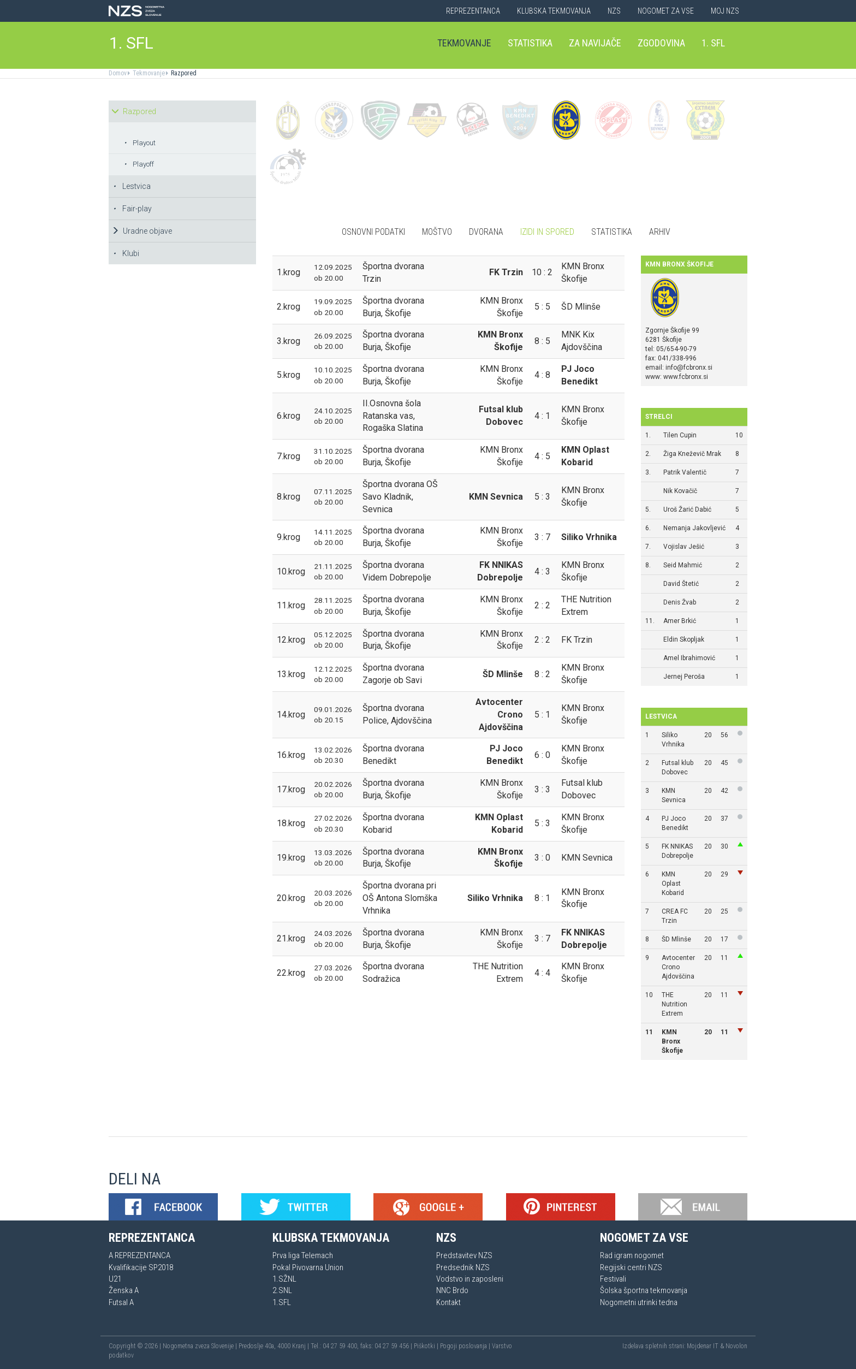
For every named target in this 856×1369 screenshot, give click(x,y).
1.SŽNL (284, 1279)
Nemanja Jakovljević (694, 528)
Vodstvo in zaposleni (469, 1279)
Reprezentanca (473, 11)
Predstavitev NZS (464, 1255)
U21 (115, 1279)
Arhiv (659, 232)
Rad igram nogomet (632, 1255)
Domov (118, 73)
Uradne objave (141, 231)
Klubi (126, 253)
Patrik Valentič (684, 472)
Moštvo (437, 232)
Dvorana (486, 232)
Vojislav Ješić (683, 546)
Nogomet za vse (666, 11)
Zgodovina (661, 43)
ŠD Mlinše (676, 939)
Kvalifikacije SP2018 (141, 1267)
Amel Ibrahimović (689, 658)
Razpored (183, 73)
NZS (614, 11)
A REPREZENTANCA (139, 1255)
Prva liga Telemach (302, 1255)
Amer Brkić (679, 621)
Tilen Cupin (680, 435)
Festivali (613, 1279)
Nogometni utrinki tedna (638, 1302)
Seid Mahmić (682, 565)
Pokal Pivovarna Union (307, 1267)
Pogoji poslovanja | (466, 1346)
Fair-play (132, 208)
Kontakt (448, 1302)
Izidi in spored (547, 232)
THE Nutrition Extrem (674, 1004)
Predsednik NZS (463, 1267)
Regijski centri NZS (631, 1267)
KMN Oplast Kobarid (673, 883)
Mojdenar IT (702, 1346)
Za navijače (595, 43)
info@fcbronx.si (688, 367)
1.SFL (281, 1302)
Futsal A (121, 1302)
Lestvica (132, 186)
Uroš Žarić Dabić (687, 509)
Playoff (139, 164)
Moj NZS (725, 11)
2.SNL (282, 1290)
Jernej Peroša (684, 676)
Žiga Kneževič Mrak (692, 454)
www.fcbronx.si (685, 377)
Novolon (736, 1346)
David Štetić (681, 584)
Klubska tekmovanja (554, 11)
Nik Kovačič (680, 491)
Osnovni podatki (373, 232)
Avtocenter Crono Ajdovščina (678, 967)
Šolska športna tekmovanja (643, 1290)
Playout (140, 143)
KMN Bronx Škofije (672, 1041)
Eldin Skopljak (683, 639)
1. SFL (131, 42)
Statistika (530, 43)
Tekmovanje (464, 43)
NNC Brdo (452, 1290)
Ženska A (124, 1290)
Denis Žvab (679, 602)
